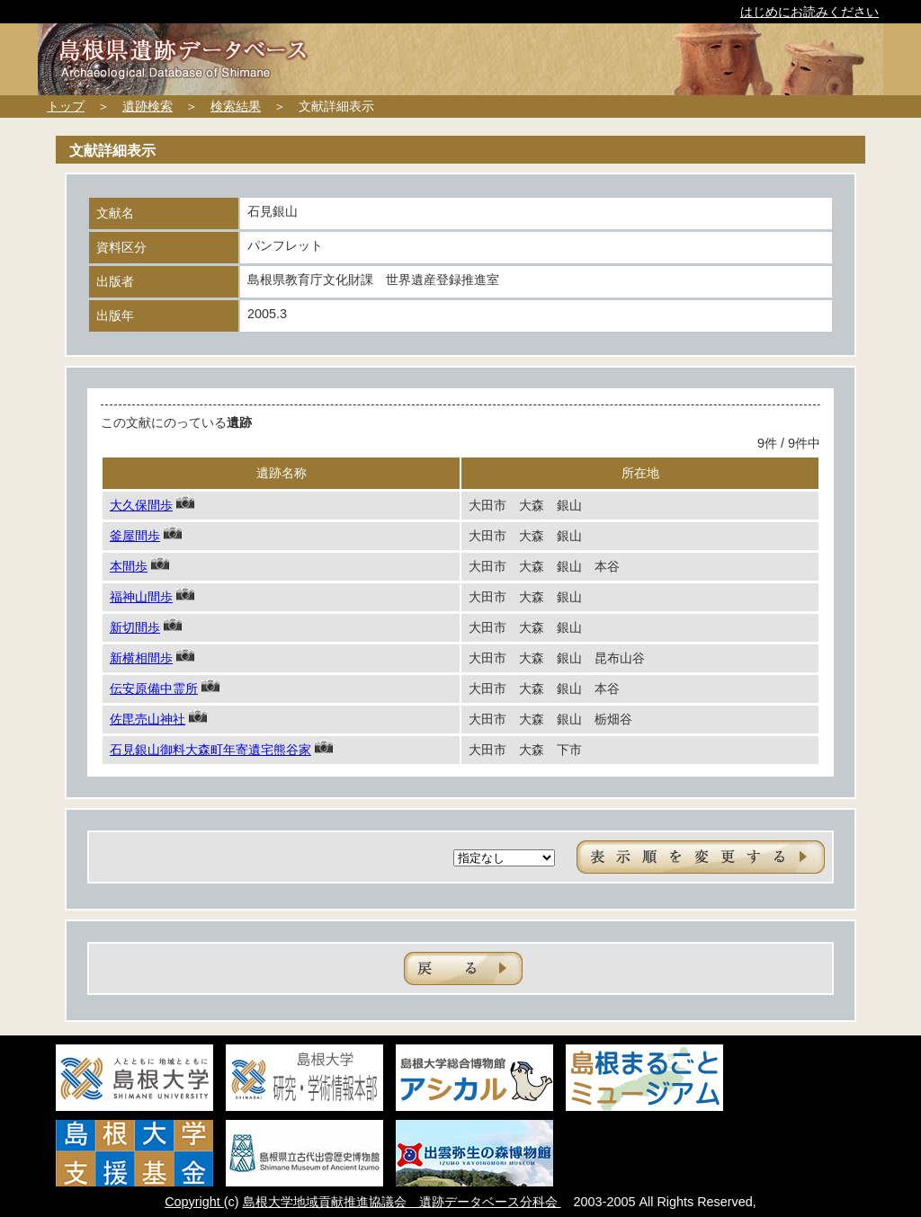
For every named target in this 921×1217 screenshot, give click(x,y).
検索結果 (235, 106)
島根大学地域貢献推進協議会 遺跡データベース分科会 (402, 1202)
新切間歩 (135, 627)
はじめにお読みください (809, 11)
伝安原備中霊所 (154, 688)
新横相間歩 (141, 658)
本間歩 (129, 566)
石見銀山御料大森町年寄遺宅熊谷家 (210, 749)
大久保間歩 (141, 505)
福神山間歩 (141, 597)
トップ (66, 106)
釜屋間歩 (135, 536)
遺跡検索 (147, 106)
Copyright (194, 1202)
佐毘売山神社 (147, 719)
